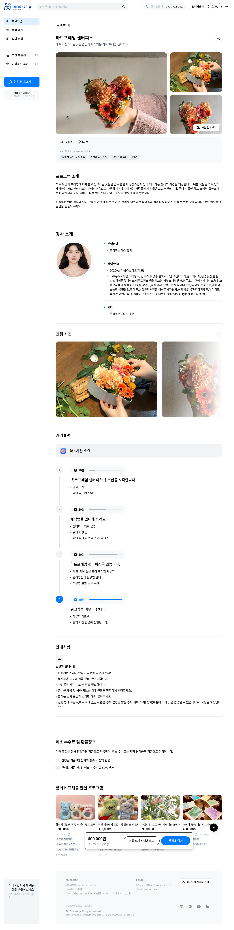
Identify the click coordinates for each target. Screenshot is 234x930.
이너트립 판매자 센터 (195, 882)
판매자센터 (198, 6)
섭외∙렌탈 (14, 39)
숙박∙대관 (14, 30)
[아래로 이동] (214, 828)
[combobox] (80, 6)
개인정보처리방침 (74, 906)
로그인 (214, 6)
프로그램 (14, 21)
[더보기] (226, 6)
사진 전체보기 (206, 127)
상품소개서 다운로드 (141, 841)
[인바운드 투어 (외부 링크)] (21, 64)
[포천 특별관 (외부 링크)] (21, 55)
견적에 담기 (176, 841)
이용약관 (88, 906)
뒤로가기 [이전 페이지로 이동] (63, 25)
